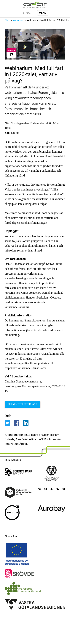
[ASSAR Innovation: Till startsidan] (35, 5)
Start (7, 20)
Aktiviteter (18, 20)
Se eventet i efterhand (22, 404)
